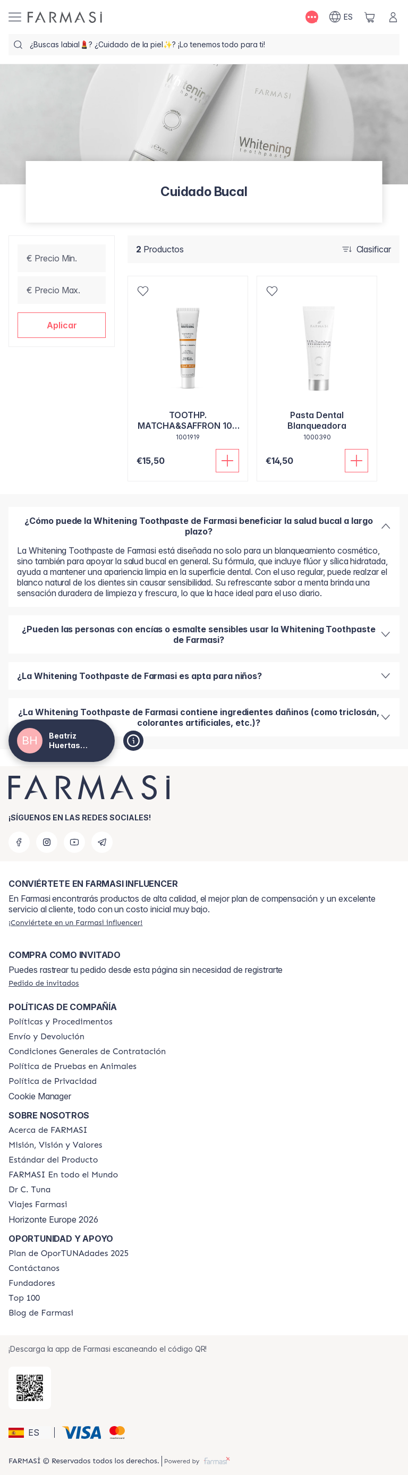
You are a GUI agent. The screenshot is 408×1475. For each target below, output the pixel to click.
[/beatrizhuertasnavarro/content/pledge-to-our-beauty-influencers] (29, 1189)
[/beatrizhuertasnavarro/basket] (369, 17)
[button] (62, 325)
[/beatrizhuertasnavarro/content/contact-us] (34, 1268)
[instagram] (46, 842)
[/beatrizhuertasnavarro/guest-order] (43, 983)
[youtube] (74, 842)
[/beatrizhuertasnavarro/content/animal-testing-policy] (72, 1066)
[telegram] (102, 842)
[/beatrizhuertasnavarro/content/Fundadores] (31, 1283)
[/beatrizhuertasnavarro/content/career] (37, 1204)
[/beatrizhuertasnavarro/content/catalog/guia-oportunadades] (68, 1253)
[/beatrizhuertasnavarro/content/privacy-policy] (52, 1081)
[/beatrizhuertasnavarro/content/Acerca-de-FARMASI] (48, 1130)
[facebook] (19, 842)
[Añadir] (227, 460)
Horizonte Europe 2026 (53, 1219)
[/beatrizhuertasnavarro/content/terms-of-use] (87, 1051)
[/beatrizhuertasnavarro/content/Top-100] (24, 1298)
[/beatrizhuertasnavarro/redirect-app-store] (29, 1388)
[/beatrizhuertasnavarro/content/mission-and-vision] (55, 1145)
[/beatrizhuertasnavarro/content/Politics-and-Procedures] (60, 1021)
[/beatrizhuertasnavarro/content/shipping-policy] (46, 1036)
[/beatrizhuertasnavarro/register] (75, 922)
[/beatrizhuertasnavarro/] (65, 17)
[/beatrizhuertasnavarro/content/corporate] (63, 1174)
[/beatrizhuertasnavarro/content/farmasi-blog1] (40, 1313)
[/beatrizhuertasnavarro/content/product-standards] (53, 1160)
